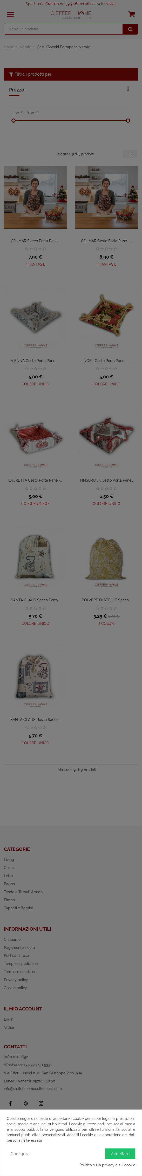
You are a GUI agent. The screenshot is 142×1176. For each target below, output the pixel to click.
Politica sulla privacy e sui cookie (107, 1165)
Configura (20, 1153)
